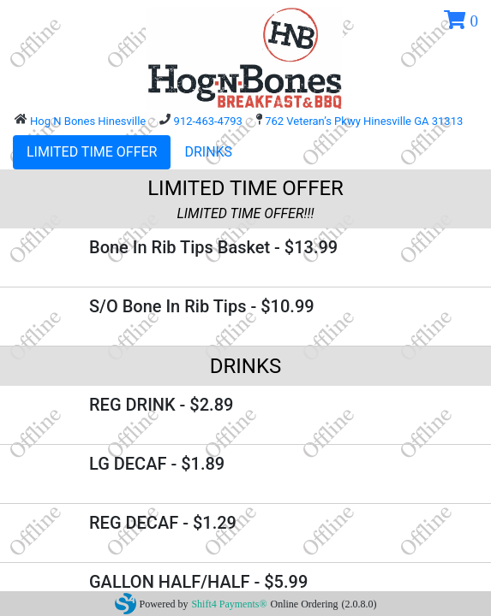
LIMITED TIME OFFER (92, 152)
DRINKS (208, 152)
